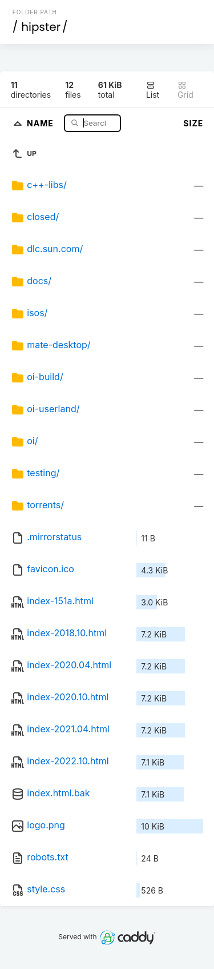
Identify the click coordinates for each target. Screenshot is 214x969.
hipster (40, 27)
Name (41, 122)
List (152, 90)
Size (193, 123)
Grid (185, 90)
